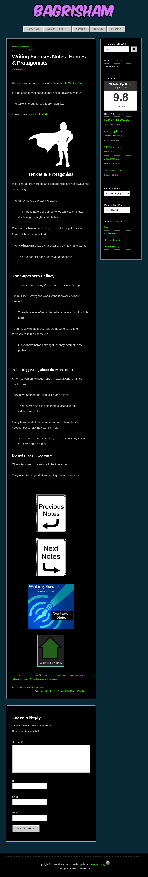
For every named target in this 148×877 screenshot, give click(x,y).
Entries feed (110, 233)
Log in (107, 227)
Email (15, 797)
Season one (23, 679)
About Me (33, 29)
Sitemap (116, 29)
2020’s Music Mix (112, 147)
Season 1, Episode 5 (39, 114)
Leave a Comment (21, 46)
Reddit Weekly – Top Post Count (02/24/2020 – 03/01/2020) (61, 691)
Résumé (98, 29)
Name (15, 781)
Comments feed (112, 240)
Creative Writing (31, 675)
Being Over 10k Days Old (116, 120)
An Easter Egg (100, 864)
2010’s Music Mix (112, 170)
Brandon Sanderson (56, 675)
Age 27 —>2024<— (57, 29)
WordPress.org (111, 246)
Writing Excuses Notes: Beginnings (30, 687)
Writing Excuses (78, 83)
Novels (80, 29)
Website (16, 812)
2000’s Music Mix (112, 159)
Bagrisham (21, 69)
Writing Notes (51, 679)
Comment (17, 742)
